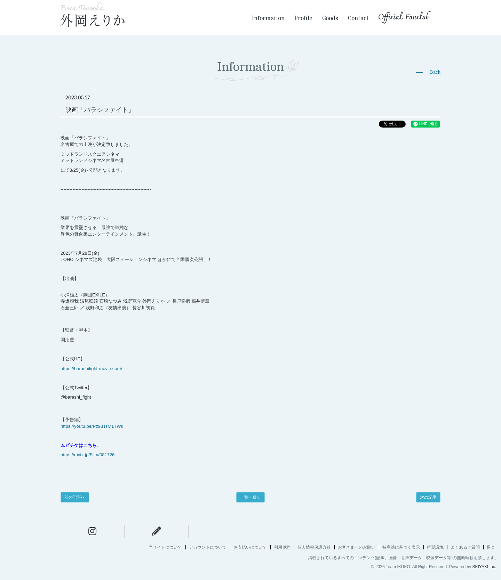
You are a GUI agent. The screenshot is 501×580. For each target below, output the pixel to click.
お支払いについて (250, 547)
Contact (358, 18)
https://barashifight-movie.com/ (91, 368)
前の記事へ (74, 497)
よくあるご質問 (465, 547)
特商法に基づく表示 (401, 547)
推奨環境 (435, 547)
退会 (491, 547)
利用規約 (282, 547)
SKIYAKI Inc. (484, 566)
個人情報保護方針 (314, 547)
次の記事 (428, 497)
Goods (330, 18)
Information (268, 18)
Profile (303, 18)
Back (435, 72)
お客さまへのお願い (356, 547)
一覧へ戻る (250, 497)
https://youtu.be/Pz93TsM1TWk (92, 426)
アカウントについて (207, 547)
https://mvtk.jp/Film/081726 (87, 454)
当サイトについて (165, 547)
